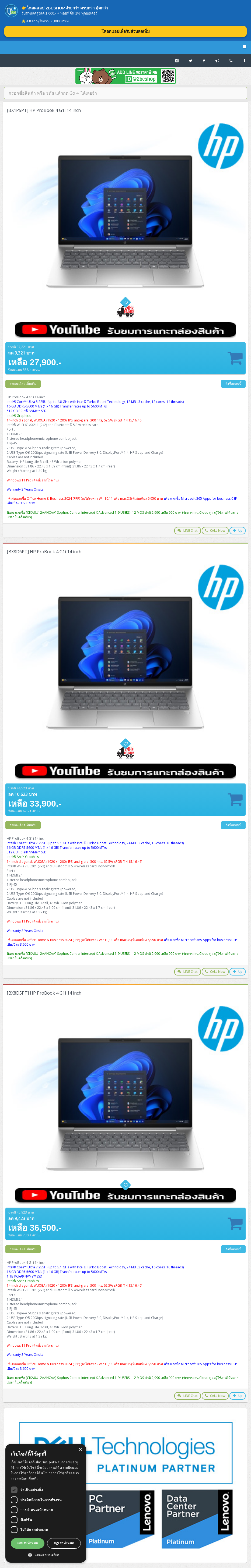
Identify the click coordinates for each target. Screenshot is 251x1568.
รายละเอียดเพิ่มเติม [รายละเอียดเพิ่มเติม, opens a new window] (25, 1478)
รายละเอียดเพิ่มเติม (23, 383)
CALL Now (215, 530)
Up (237, 530)
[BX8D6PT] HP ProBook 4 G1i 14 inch (44, 552)
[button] (46, 1554)
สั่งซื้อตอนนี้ (233, 383)
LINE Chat (187, 530)
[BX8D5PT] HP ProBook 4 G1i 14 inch (44, 993)
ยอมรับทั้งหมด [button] (27, 1543)
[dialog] (45, 1503)
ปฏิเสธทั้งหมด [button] (64, 1543)
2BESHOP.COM (125, 47)
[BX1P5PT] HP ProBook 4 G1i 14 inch (44, 110)
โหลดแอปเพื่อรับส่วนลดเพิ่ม (126, 31)
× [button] (80, 1450)
